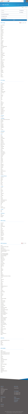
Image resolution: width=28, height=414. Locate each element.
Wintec (2, 331)
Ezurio (2, 357)
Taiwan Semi (2, 322)
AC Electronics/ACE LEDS (4, 246)
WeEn (1, 75)
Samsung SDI (3, 201)
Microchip (2, 165)
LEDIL (1, 288)
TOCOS (2, 325)
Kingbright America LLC (4, 286)
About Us (2, 386)
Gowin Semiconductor (4, 359)
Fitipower (2, 358)
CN (23, 22)
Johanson (2, 281)
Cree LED (2, 262)
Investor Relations (17, 398)
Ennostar (2, 35)
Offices (15, 397)
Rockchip (2, 63)
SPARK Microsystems (4, 317)
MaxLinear (2, 47)
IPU (1, 93)
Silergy (2, 172)
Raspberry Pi (2, 368)
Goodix (2, 37)
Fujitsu (2, 273)
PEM (1, 183)
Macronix (2, 121)
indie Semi (2, 279)
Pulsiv (1, 367)
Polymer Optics (3, 300)
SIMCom (2, 67)
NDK (1, 297)
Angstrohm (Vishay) (3, 251)
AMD (1, 214)
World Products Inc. (3, 333)
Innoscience (2, 92)
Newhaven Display (3, 298)
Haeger (2, 179)
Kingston (2, 287)
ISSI (1, 211)
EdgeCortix (2, 265)
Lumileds (2, 195)
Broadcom (2, 29)
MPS (1, 98)
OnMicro (2, 167)
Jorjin (1, 282)
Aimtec (2, 350)
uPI (1, 73)
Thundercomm (3, 110)
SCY (1, 106)
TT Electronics (3, 326)
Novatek (2, 116)
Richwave (2, 306)
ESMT (1, 36)
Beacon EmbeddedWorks (4, 254)
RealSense (2, 62)
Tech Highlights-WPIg (17, 392)
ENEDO (2, 270)
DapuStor (2, 264)
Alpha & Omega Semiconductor (5, 119)
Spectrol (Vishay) (3, 318)
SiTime (2, 173)
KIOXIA (2, 44)
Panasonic (2, 132)
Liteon (1, 194)
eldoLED (2, 269)
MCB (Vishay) (3, 291)
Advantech (2, 247)
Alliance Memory (3, 351)
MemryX (2, 295)
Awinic (2, 26)
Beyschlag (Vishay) (3, 255)
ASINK (2, 178)
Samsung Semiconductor (4, 309)
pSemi (2, 229)
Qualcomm (2, 102)
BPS (1, 28)
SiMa (1, 343)
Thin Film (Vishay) (3, 323)
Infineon (2, 158)
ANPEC (2, 139)
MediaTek (2, 164)
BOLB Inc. (2, 256)
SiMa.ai (2, 315)
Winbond (2, 76)
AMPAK (2, 84)
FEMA (1, 272)
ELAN (1, 149)
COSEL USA (2, 260)
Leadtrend (2, 193)
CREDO (2, 261)
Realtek (2, 216)
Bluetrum (2, 27)
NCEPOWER (2, 53)
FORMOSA (2, 89)
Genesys (2, 155)
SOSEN (2, 316)
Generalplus (2, 154)
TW (21, 22)
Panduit (2, 182)
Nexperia (2, 54)
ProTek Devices (3, 305)
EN (25, 22)
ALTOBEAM (2, 83)
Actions (2, 187)
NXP (1, 58)
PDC (1, 168)
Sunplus (2, 206)
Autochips (2, 141)
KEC (1, 192)
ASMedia (2, 140)
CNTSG (2, 147)
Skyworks (2, 235)
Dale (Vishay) (3, 263)
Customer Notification (9, 412)
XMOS (2, 334)
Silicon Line (2, 234)
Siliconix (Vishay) (3, 314)
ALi (1, 188)
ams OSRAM (2, 138)
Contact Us (15, 401)
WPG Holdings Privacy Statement (17, 412)
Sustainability (16, 400)
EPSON (2, 150)
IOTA (1, 280)
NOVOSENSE (3, 55)
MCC (1, 97)
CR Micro (2, 31)
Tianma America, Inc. (4, 324)
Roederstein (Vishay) (4, 307)
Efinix (1, 341)
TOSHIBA (2, 72)
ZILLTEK (2, 129)
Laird (1, 181)
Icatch (1, 157)
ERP (1, 271)
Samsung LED (3, 308)
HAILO (2, 90)
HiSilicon (2, 38)
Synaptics (2, 109)
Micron (2, 48)
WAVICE (2, 344)
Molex (1, 49)
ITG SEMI (2, 40)
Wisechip (2, 332)
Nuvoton (2, 57)
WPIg (1, 398)
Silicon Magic (2, 66)
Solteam (2, 71)
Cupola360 (2, 148)
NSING (2, 56)
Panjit (1, 99)
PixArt (1, 101)
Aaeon (2, 245)
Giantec (2, 156)
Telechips (2, 238)
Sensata (2, 202)
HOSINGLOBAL (3, 91)
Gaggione (2, 274)
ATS (1, 252)
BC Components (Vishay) (4, 253)
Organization (2, 391)
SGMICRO (2, 65)
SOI (1, 204)
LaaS (1, 401)
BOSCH (2, 145)
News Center (16, 386)
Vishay (2, 74)
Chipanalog (2, 146)
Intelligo (2, 159)
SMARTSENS (3, 107)
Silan (1, 203)
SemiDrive (2, 64)
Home (22, 7)
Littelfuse (2, 45)
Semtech (2, 125)
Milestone (2, 392)
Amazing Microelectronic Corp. (5, 340)
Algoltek (2, 137)
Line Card (2, 404)
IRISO (1, 180)
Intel (1, 39)
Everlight (2, 120)
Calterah (2, 30)
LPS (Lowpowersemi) (4, 46)
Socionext (2, 108)
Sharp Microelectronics (4, 313)
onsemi (2, 197)
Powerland (2, 304)
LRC (1, 163)
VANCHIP (2, 111)
